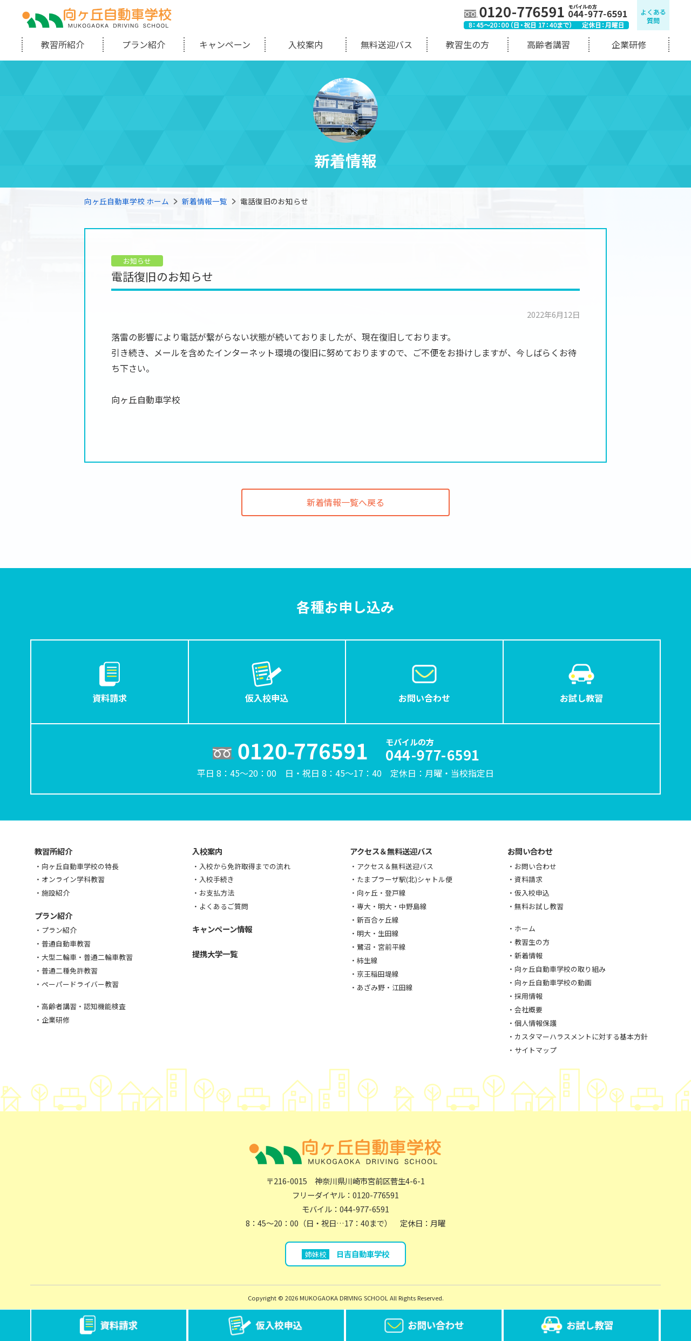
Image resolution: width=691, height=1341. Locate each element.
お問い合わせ (424, 681)
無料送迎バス (386, 44)
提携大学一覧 (215, 953)
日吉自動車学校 (346, 1253)
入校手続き (216, 879)
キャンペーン (224, 44)
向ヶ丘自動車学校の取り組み (560, 969)
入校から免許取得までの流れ (244, 866)
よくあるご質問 (223, 906)
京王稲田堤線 (378, 974)
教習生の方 (467, 44)
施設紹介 (56, 893)
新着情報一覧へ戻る (345, 502)
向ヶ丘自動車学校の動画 (553, 982)
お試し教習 (581, 681)
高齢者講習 (548, 44)
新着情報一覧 (204, 201)
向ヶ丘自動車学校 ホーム (126, 201)
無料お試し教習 (539, 906)
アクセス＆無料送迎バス (391, 851)
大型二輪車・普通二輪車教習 (87, 957)
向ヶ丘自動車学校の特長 (80, 866)
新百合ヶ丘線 (378, 920)
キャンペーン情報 (222, 929)
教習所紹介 (62, 44)
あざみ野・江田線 (385, 987)
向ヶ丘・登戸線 (381, 893)
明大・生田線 (378, 933)
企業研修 (629, 44)
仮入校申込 (266, 681)
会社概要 (528, 1009)
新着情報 (528, 955)
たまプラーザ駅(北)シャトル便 (404, 879)
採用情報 (528, 996)
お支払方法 (216, 893)
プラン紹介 (143, 44)
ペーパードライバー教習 (80, 984)
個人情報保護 (535, 1023)
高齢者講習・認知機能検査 (84, 1006)
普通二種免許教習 (70, 970)
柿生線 (367, 960)
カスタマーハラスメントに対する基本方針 (581, 1036)
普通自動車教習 (66, 943)
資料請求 (109, 681)
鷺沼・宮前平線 (381, 947)
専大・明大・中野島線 (392, 906)
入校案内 (305, 44)
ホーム (525, 928)
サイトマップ (535, 1050)
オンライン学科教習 (73, 879)
